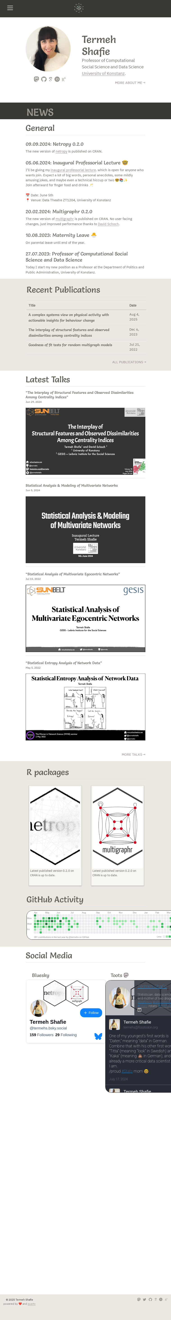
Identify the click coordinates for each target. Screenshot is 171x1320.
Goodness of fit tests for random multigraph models (70, 345)
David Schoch (108, 224)
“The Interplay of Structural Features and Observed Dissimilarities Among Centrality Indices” (79, 394)
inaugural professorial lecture (73, 170)
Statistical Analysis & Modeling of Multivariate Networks (72, 485)
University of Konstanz (103, 73)
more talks (132, 754)
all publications (127, 362)
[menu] (10, 8)
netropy (61, 151)
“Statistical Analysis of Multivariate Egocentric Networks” (73, 574)
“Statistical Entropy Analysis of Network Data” (64, 663)
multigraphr (65, 219)
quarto (32, 1303)
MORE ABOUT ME (128, 83)
